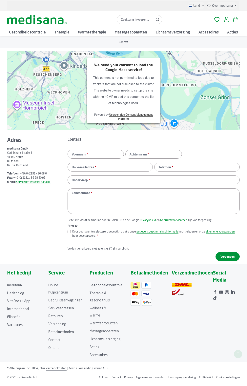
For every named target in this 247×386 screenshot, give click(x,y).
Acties (94, 349)
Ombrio (53, 350)
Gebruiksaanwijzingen (65, 302)
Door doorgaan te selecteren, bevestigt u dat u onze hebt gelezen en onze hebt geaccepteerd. (153, 236)
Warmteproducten (104, 325)
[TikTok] (215, 299)
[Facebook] (215, 294)
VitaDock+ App (18, 303)
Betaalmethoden (61, 334)
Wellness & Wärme (98, 314)
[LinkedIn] (233, 294)
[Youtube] (221, 294)
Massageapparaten (104, 333)
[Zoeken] (157, 21)
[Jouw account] (225, 21)
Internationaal (18, 311)
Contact (54, 342)
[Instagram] (227, 294)
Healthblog (15, 295)
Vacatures (15, 327)
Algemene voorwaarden (150, 380)
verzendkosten (56, 371)
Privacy (128, 380)
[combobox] (134, 21)
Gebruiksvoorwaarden (173, 223)
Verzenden (227, 259)
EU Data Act (206, 380)
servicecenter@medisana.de (33, 185)
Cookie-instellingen (228, 380)
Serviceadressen (61, 310)
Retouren (55, 318)
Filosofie (13, 319)
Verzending (57, 326)
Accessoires (99, 357)
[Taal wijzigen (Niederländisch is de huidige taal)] (196, 5)
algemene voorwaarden (220, 234)
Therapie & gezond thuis (100, 299)
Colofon (104, 380)
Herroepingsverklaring (182, 380)
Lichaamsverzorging (105, 341)
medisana (14, 287)
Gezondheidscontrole (106, 287)
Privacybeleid (148, 223)
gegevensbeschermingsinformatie (157, 234)
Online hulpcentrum (58, 291)
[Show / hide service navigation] (221, 5)
